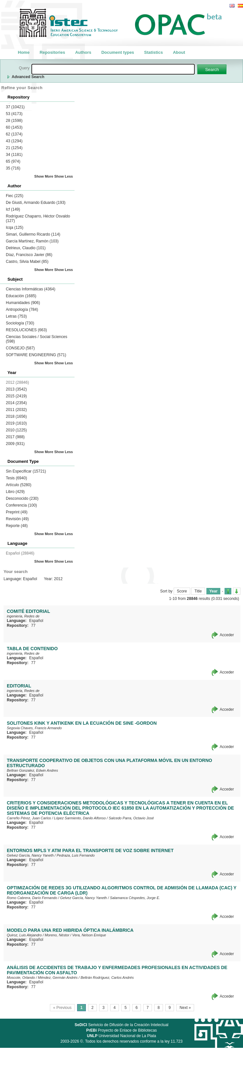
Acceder (227, 635)
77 (33, 625)
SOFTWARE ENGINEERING (36, 355)
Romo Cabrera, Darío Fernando (32, 898)
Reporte (17, 525)
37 (15, 107)
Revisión (17, 519)
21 (14, 148)
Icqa (14, 227)
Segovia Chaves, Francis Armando (34, 728)
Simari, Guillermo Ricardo (33, 234)
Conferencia (21, 505)
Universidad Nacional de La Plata (121, 1036)
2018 (16, 416)
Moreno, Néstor (57, 935)
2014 (16, 403)
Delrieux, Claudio (26, 248)
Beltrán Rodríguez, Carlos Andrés (107, 977)
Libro (15, 491)
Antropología (22, 309)
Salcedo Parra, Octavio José (131, 818)
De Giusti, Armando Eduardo (35, 202)
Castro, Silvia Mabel (27, 261)
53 (14, 113)
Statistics (153, 52)
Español (36, 620)
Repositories (52, 52)
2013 (16, 389)
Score (182, 591)
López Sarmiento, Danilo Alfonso (80, 818)
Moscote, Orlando (21, 977)
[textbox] (113, 69)
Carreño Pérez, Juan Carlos (29, 818)
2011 (16, 409)
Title (198, 591)
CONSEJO (20, 348)
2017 (15, 437)
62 (14, 134)
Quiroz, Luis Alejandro (24, 935)
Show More (43, 176)
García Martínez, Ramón (32, 241)
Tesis (16, 478)
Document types (117, 52)
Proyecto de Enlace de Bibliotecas (121, 1030)
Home (23, 52)
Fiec (14, 195)
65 (13, 161)
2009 (15, 443)
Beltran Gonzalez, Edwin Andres (32, 770)
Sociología (20, 323)
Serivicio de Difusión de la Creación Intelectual (121, 1025)
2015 (16, 396)
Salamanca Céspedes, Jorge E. (135, 898)
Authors (83, 52)
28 (14, 120)
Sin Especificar (26, 471)
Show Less (63, 176)
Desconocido (22, 498)
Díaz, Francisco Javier (29, 254)
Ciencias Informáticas (30, 289)
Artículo (18, 485)
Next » (185, 1007)
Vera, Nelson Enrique (89, 935)
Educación (21, 296)
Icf (13, 209)
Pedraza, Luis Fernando (76, 855)
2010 (16, 430)
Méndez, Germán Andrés (57, 977)
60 (14, 127)
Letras (16, 316)
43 (14, 141)
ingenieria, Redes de (23, 616)
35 (13, 168)
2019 (16, 423)
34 (14, 154)
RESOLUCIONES (26, 330)
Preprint (17, 512)
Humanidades (23, 302)
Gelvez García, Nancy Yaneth (30, 855)
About (179, 52)
